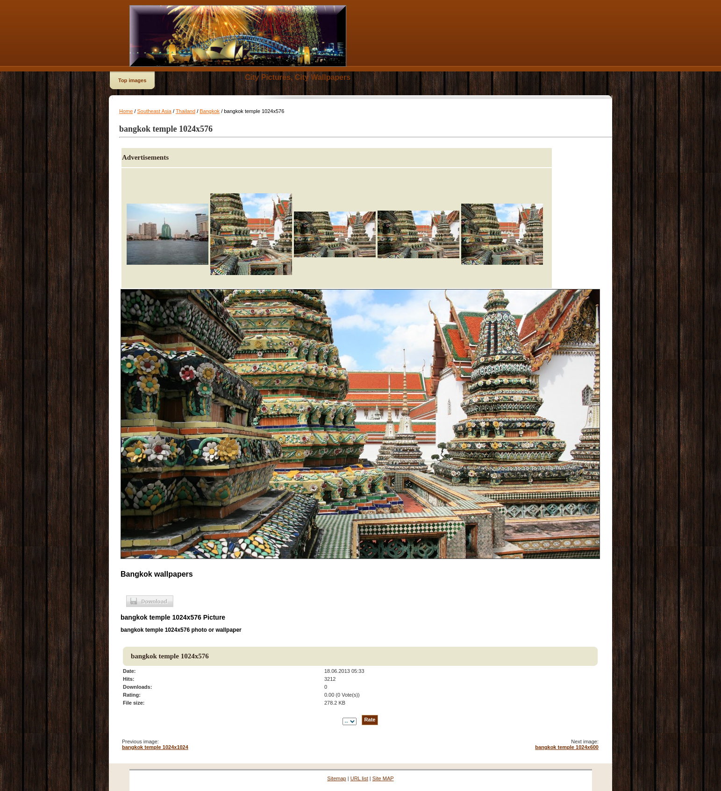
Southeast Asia (154, 111)
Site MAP (383, 778)
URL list (359, 778)
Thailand (185, 111)
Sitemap (336, 778)
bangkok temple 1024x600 (567, 747)
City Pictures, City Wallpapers (297, 77)
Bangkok (210, 111)
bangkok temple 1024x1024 (155, 747)
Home (126, 111)
